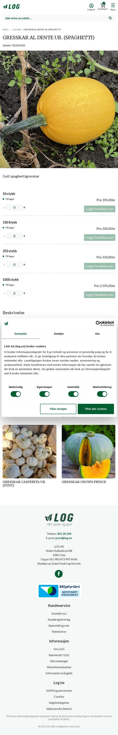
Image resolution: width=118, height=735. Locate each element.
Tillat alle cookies (96, 408)
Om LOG (59, 649)
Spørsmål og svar (59, 625)
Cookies (59, 696)
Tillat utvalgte (58, 408)
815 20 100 (64, 533)
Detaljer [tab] (59, 333)
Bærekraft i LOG (59, 655)
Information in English (59, 673)
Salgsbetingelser (59, 702)
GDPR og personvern (59, 690)
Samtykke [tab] (20, 333)
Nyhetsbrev (59, 631)
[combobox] (59, 18)
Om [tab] (97, 333)
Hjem (5, 29)
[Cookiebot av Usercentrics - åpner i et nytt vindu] (98, 323)
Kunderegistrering (59, 619)
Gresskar (16, 29)
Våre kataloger (59, 661)
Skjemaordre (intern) (59, 708)
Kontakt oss (59, 613)
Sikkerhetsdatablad (59, 667)
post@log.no (63, 538)
